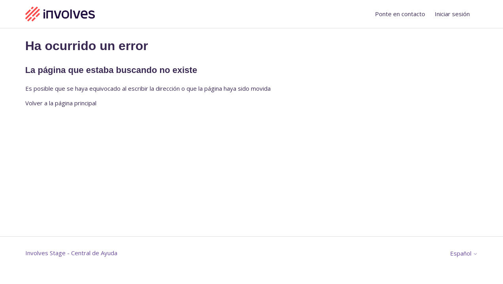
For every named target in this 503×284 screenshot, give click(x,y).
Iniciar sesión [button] (452, 14)
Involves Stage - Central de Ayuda (71, 253)
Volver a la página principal (60, 103)
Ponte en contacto (400, 14)
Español (464, 253)
